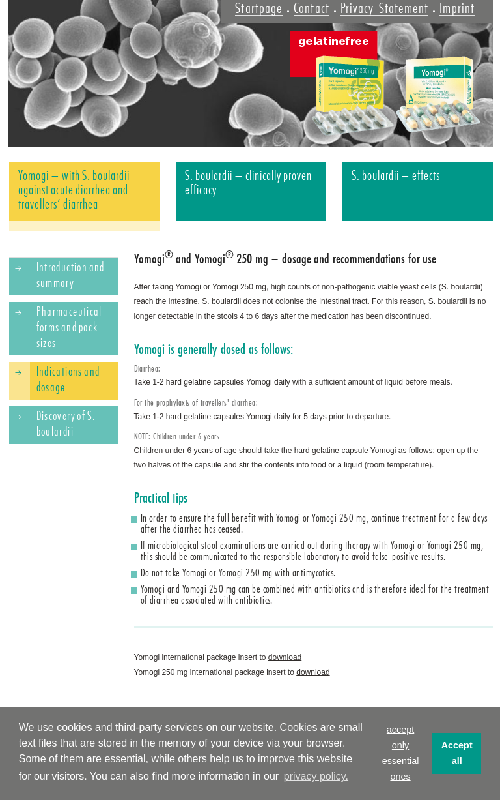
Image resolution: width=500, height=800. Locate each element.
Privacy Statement (384, 8)
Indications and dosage (68, 379)
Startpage (259, 8)
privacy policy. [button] (316, 776)
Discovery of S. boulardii (66, 423)
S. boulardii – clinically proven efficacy (248, 182)
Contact (311, 8)
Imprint (457, 8)
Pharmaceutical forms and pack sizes (69, 327)
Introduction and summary (70, 275)
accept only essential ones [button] (400, 753)
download (284, 657)
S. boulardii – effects (396, 175)
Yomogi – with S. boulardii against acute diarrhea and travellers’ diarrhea (74, 189)
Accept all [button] (457, 753)
